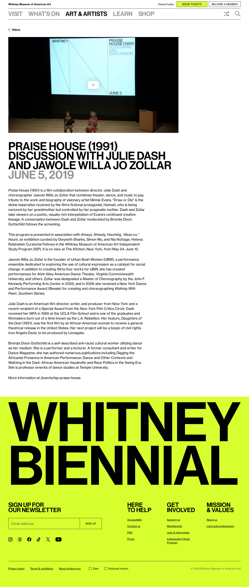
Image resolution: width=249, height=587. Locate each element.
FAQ (129, 532)
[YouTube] (58, 539)
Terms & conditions (41, 568)
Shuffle (226, 14)
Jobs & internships (178, 532)
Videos (16, 29)
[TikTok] (38, 539)
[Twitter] (48, 539)
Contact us (133, 526)
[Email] (44, 523)
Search (238, 14)
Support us (173, 519)
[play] (93, 85)
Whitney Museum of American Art (29, 4)
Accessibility (134, 519)
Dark (94, 568)
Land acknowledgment (220, 526)
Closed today (166, 4)
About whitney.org (70, 568)
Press (130, 538)
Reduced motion (116, 568)
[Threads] (19, 539)
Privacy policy (16, 568)
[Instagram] (10, 539)
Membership (174, 526)
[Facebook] (29, 539)
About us (212, 519)
